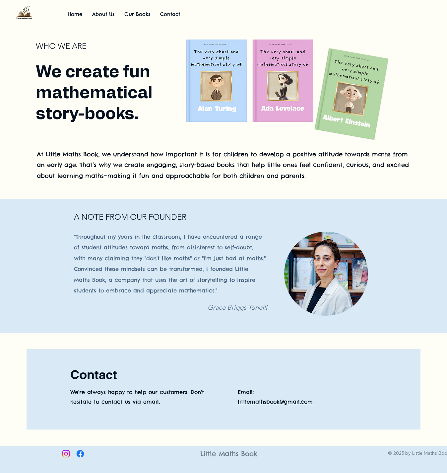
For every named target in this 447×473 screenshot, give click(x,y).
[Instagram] (66, 454)
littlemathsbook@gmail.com (275, 401)
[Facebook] (80, 454)
